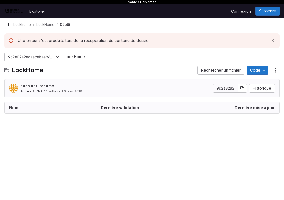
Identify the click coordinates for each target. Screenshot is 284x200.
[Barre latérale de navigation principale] (6, 24)
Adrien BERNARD (33, 91)
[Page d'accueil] (14, 11)
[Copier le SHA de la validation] (242, 88)
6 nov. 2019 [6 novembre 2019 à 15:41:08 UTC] (73, 91)
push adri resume (37, 85)
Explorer (37, 11)
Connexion (241, 11)
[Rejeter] (273, 40)
